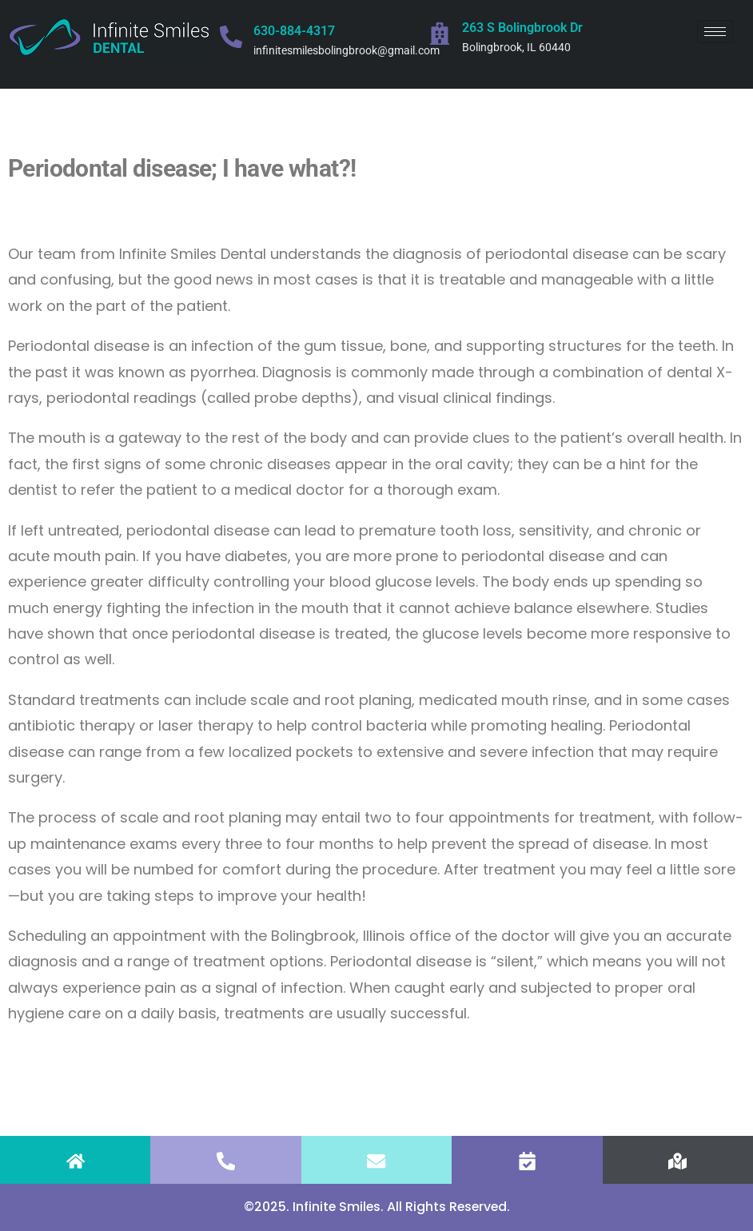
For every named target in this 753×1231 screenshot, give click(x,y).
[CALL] (226, 1161)
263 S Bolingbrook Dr (522, 27)
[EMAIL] (376, 1161)
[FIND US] (677, 1161)
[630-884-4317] (231, 37)
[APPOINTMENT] (527, 1161)
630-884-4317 (294, 30)
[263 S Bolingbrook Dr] (439, 33)
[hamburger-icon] (715, 31)
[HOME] (75, 1161)
